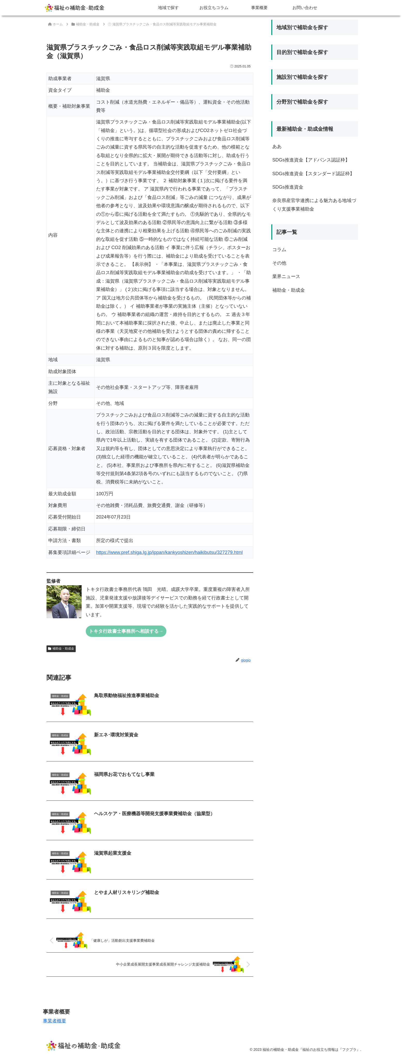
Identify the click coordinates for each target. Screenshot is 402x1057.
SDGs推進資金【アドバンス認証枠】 (311, 160)
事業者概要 (54, 1020)
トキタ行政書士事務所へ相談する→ (126, 631)
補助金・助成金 (61, 648)
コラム (279, 249)
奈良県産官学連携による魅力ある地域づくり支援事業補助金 (314, 204)
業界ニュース (286, 276)
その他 (279, 263)
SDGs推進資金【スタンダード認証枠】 (313, 173)
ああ (277, 146)
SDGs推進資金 (287, 187)
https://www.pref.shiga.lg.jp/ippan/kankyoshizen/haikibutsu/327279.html (169, 552)
